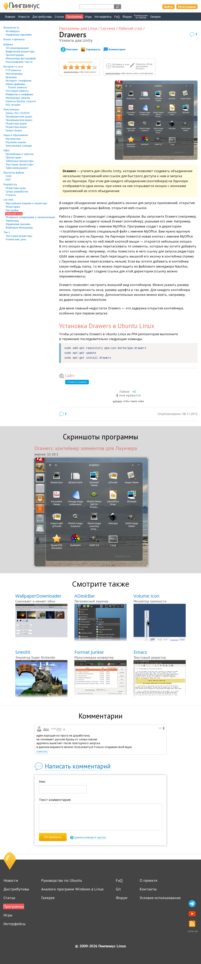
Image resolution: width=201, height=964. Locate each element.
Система (8, 199)
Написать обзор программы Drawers (144, 66)
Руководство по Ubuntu (61, 880)
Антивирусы (13, 31)
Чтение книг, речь (16, 239)
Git (118, 889)
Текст (6, 232)
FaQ (117, 17)
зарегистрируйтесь (71, 72)
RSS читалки (13, 104)
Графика (8, 44)
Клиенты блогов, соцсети (21, 101)
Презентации (13, 157)
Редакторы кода (16, 188)
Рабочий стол (14, 213)
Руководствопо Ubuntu (141, 16)
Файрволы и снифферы (19, 94)
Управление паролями (19, 34)
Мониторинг (13, 206)
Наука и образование (15, 135)
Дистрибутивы (42, 17)
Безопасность (11, 27)
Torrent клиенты (17, 87)
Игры (88, 17)
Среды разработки (17, 191)
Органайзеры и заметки (20, 154)
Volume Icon (146, 596)
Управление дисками (18, 224)
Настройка (12, 210)
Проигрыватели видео (19, 120)
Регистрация (187, 7)
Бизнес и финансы (14, 39)
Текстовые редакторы (19, 236)
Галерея (155, 17)
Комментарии (116, 49)
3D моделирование (17, 48)
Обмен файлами (15, 84)
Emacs (140, 652)
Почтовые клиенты (17, 90)
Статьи (59, 17)
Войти (168, 7)
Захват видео (14, 130)
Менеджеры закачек (18, 97)
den (46, 729)
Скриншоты (93, 49)
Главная (10, 17)
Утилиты (11, 195)
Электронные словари (19, 145)
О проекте (148, 880)
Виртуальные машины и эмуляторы (26, 203)
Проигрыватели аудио (19, 116)
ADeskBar (84, 596)
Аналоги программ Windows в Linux (72, 889)
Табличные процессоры (20, 161)
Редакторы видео (16, 127)
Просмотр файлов (13, 172)
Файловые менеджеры (19, 227)
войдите (117, 401)
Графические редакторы (20, 51)
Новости (24, 17)
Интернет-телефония (18, 80)
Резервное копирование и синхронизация (30, 217)
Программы (74, 17)
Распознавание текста (19, 62)
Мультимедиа (11, 109)
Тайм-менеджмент (17, 168)
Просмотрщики (15, 55)
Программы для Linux (78, 28)
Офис (6, 150)
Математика (13, 138)
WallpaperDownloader (38, 596)
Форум (127, 17)
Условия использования (160, 897)
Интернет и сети (13, 66)
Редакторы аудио (16, 123)
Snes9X (22, 652)
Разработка (10, 184)
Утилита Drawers (77, 382)
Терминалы (12, 220)
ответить (42, 751)
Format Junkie (89, 652)
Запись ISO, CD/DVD (18, 113)
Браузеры (11, 77)
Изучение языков (16, 142)
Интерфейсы (102, 17)
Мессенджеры (14, 73)
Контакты (148, 889)
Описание (72, 49)
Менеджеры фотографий (21, 58)
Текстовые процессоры (19, 164)
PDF (8, 179)
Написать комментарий (78, 766)
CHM (8, 176)
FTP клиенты (13, 70)
